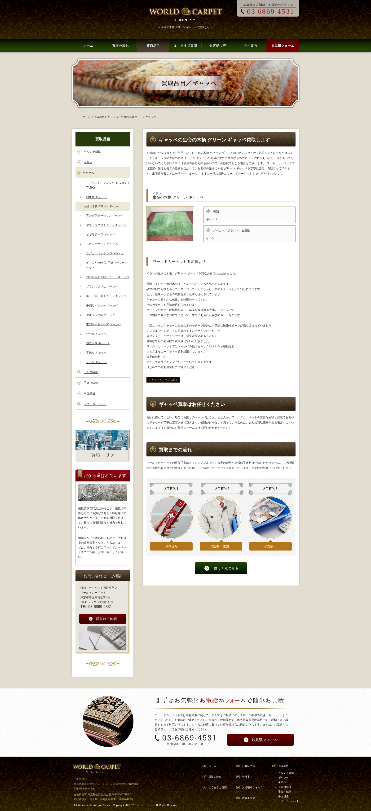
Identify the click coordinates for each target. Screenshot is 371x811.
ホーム (86, 116)
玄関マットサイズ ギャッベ (103, 324)
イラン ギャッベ (96, 362)
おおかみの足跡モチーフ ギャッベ (107, 277)
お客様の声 (248, 766)
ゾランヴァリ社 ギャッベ (102, 286)
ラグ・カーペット (95, 404)
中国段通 (283, 796)
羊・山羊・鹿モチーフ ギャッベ (106, 296)
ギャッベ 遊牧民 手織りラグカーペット (107, 265)
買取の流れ (214, 776)
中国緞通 (89, 393)
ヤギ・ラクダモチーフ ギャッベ (106, 225)
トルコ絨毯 (91, 372)
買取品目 (99, 116)
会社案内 (247, 776)
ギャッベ (112, 116)
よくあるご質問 (217, 787)
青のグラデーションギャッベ (104, 215)
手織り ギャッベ (96, 352)
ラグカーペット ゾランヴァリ (105, 253)
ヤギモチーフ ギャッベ (100, 234)
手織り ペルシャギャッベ (102, 305)
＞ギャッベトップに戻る (163, 379)
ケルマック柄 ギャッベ (100, 315)
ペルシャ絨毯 (92, 151)
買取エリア (248, 798)
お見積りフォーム (252, 787)
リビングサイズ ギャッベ (102, 244)
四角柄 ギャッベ (96, 197)
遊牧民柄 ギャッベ (98, 343)
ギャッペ (283, 777)
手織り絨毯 (91, 382)
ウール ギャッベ (96, 333)
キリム (88, 162)
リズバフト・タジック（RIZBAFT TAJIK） (107, 185)
